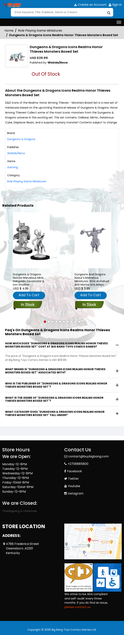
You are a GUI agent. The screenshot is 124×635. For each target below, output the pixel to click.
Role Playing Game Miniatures (40, 30)
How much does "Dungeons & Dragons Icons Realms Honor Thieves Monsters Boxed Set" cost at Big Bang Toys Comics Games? (56, 344)
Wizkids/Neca (16, 153)
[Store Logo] (11, 5)
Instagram (75, 493)
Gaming (12, 167)
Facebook (74, 471)
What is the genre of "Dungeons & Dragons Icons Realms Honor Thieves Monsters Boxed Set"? (54, 399)
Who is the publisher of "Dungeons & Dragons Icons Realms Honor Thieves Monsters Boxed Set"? (56, 385)
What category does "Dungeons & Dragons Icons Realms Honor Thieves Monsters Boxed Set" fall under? (54, 413)
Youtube (74, 486)
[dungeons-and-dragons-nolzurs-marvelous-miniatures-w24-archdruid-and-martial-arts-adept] (93, 240)
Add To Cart (29, 295)
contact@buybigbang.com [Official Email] (88, 456)
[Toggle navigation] (119, 22)
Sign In (115, 4)
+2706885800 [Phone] (78, 464)
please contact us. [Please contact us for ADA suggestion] (77, 607)
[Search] (62, 12)
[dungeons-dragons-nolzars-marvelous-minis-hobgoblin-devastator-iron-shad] (31, 240)
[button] (45, 322)
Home (9, 30)
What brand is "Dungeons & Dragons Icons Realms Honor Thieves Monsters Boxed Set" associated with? (55, 370)
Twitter (73, 478)
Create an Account (90, 4)
